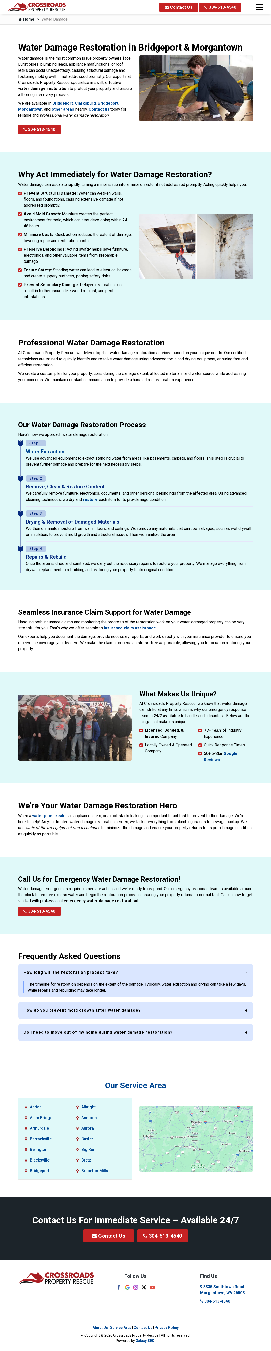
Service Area (120, 1327)
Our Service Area (135, 1085)
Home (26, 19)
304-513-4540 (220, 7)
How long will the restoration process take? (70, 972)
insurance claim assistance (130, 628)
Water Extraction (45, 451)
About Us (100, 1327)
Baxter (87, 1138)
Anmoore (89, 1117)
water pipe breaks (49, 815)
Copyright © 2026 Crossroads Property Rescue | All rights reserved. (137, 1335)
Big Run (88, 1149)
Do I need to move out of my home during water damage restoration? (98, 1032)
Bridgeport (62, 103)
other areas (63, 109)
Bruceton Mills (94, 1170)
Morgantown (30, 109)
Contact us (99, 109)
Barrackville (41, 1138)
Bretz (86, 1160)
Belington (38, 1149)
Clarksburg (85, 103)
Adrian (36, 1107)
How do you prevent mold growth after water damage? (82, 1010)
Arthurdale (39, 1128)
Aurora (87, 1128)
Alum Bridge (41, 1117)
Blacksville (40, 1160)
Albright (88, 1107)
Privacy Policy (167, 1327)
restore (90, 499)
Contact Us (178, 7)
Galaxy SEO (145, 1341)
